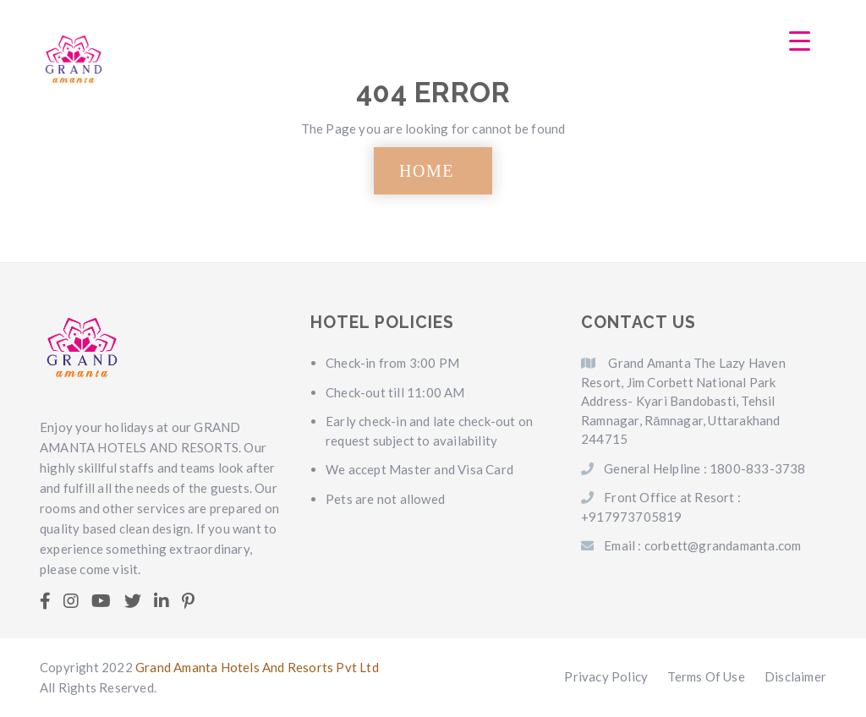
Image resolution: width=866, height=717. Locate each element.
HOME (426, 170)
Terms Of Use (705, 676)
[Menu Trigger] (799, 40)
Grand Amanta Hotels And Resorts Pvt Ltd (257, 667)
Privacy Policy (606, 676)
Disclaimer (795, 676)
